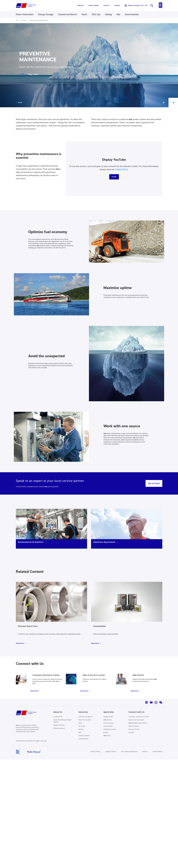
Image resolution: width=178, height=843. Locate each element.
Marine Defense (84, 736)
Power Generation (84, 720)
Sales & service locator (137, 720)
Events (105, 732)
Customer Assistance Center (139, 717)
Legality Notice (110, 751)
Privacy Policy (95, 751)
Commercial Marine (85, 717)
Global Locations (59, 728)
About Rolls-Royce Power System (62, 721)
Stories (107, 720)
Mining (80, 729)
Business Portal (134, 729)
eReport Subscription (138, 723)
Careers (131, 732)
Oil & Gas (81, 726)
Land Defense (83, 739)
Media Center (108, 717)
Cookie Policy (121, 169)
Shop (106, 736)
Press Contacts (134, 726)
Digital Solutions (59, 725)
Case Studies (108, 726)
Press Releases (108, 723)
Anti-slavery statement (129, 751)
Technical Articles (109, 729)
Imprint (144, 751)
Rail (79, 732)
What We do (57, 717)
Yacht (80, 723)
